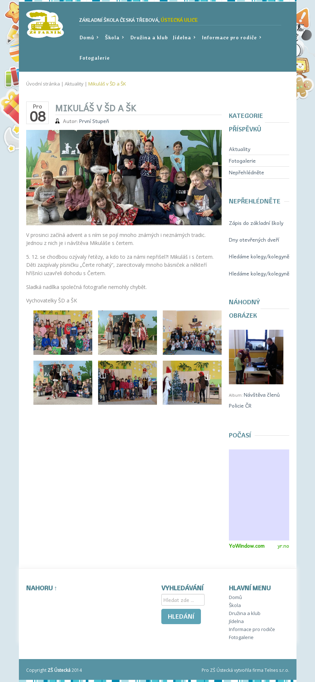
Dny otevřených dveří (254, 239)
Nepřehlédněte (246, 172)
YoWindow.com (246, 546)
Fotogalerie (95, 58)
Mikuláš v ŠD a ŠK (107, 83)
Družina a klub (149, 37)
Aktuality (74, 83)
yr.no (283, 546)
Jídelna (184, 37)
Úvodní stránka (43, 83)
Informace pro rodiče (231, 37)
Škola (114, 37)
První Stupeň (94, 121)
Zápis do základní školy (256, 223)
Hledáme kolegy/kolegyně (259, 256)
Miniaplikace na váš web (259, 494)
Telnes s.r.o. (276, 670)
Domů (88, 37)
